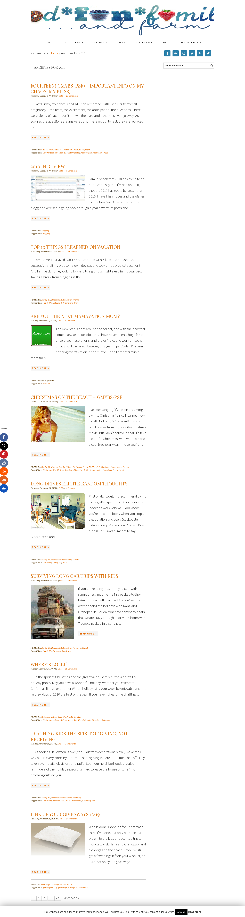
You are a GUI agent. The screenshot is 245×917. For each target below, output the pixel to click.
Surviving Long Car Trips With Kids (74, 576)
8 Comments (71, 171)
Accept (181, 911)
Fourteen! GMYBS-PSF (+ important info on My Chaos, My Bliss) (87, 88)
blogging (46, 234)
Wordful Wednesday (82, 720)
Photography (84, 150)
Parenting (77, 648)
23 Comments (72, 96)
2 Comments (71, 488)
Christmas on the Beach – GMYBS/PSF (76, 397)
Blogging (45, 231)
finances (56, 801)
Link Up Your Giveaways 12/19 (65, 814)
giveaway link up (50, 887)
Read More (194, 911)
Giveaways (46, 884)
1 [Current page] (33, 898)
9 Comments (71, 401)
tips (63, 651)
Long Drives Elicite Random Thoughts (79, 483)
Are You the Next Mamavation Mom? (75, 316)
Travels (76, 300)
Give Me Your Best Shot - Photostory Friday (59, 150)
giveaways (62, 887)
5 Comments (70, 744)
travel (76, 303)
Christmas (47, 470)
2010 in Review (48, 166)
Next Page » (71, 898)
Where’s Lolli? (49, 664)
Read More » (40, 137)
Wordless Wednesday (72, 717)
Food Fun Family (122, 17)
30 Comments (71, 669)
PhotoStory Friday (100, 153)
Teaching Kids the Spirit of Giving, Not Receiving (79, 736)
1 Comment (70, 321)
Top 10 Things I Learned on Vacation (75, 247)
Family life (45, 300)
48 (57, 898)
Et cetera (46, 384)
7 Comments (73, 580)
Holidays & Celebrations (61, 300)
